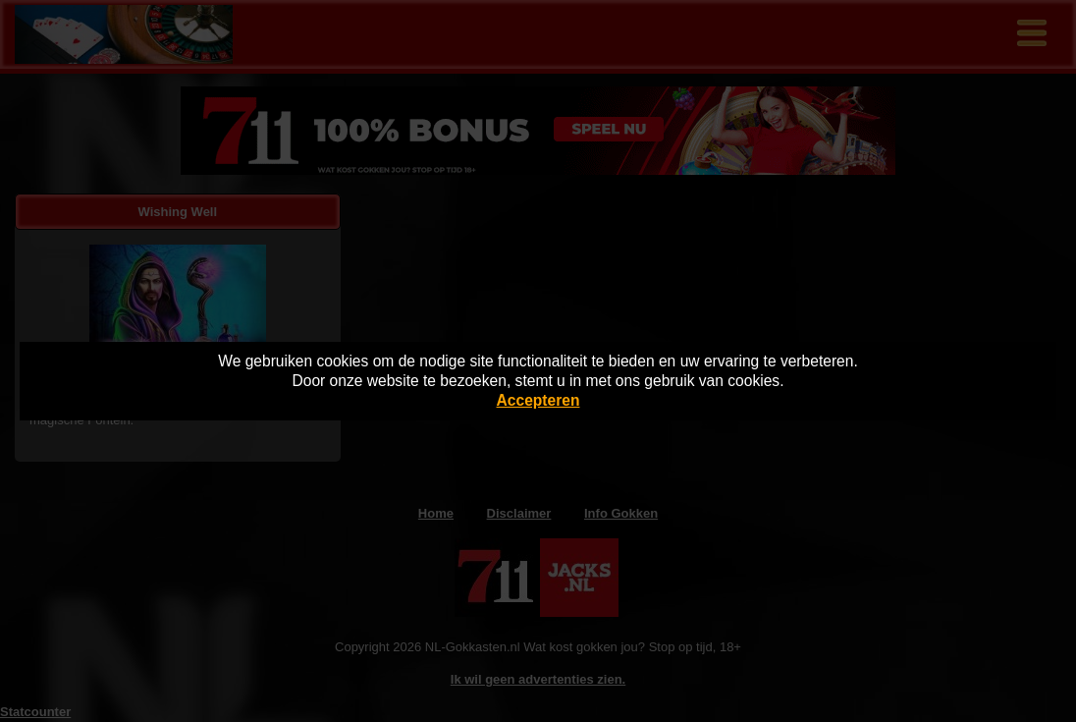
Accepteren (538, 400)
